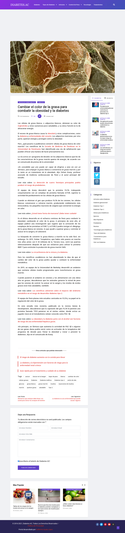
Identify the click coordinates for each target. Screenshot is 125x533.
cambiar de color (73, 376)
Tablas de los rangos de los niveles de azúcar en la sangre (23, 507)
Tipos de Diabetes (50, 4)
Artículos (63, 4)
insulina (53, 384)
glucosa (21, 384)
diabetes (23, 136)
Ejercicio (41, 102)
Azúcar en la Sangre (39, 376)
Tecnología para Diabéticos (47, 489)
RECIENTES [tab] (108, 98)
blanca (63, 376)
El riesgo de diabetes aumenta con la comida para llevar (42, 357)
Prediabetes (97, 223)
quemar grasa (31, 387)
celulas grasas (23, 380)
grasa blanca (31, 384)
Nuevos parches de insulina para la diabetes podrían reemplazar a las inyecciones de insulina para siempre (49, 508)
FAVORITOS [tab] (96, 98)
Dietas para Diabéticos (74, 489)
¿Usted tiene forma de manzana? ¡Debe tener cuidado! (53, 213)
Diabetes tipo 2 (59, 380)
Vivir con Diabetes (99, 242)
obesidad (51, 133)
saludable (42, 387)
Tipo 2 (50, 387)
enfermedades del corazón (40, 136)
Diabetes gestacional (100, 202)
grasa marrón (43, 384)
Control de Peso (75, 4)
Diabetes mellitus (46, 380)
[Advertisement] (62, 24)
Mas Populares (21, 489)
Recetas (96, 226)
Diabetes (37, 4)
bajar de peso (53, 376)
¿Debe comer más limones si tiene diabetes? (72, 505)
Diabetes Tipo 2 (99, 209)
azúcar (27, 376)
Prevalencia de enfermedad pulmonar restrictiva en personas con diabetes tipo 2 (106, 110)
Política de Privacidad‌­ (36, 526)
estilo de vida (71, 380)
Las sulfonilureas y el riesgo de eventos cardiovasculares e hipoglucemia (106, 150)
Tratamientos (98, 4)
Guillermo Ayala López (44, 529)
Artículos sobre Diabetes (27, 102)
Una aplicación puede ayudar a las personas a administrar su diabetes (106, 124)
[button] (83, 486)
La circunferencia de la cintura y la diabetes (49, 252)
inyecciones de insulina (66, 384)
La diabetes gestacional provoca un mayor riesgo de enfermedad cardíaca (106, 137)
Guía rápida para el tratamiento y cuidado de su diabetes (43, 371)
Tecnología (87, 4)
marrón (21, 387)
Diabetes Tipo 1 (99, 206)
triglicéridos (23, 126)
